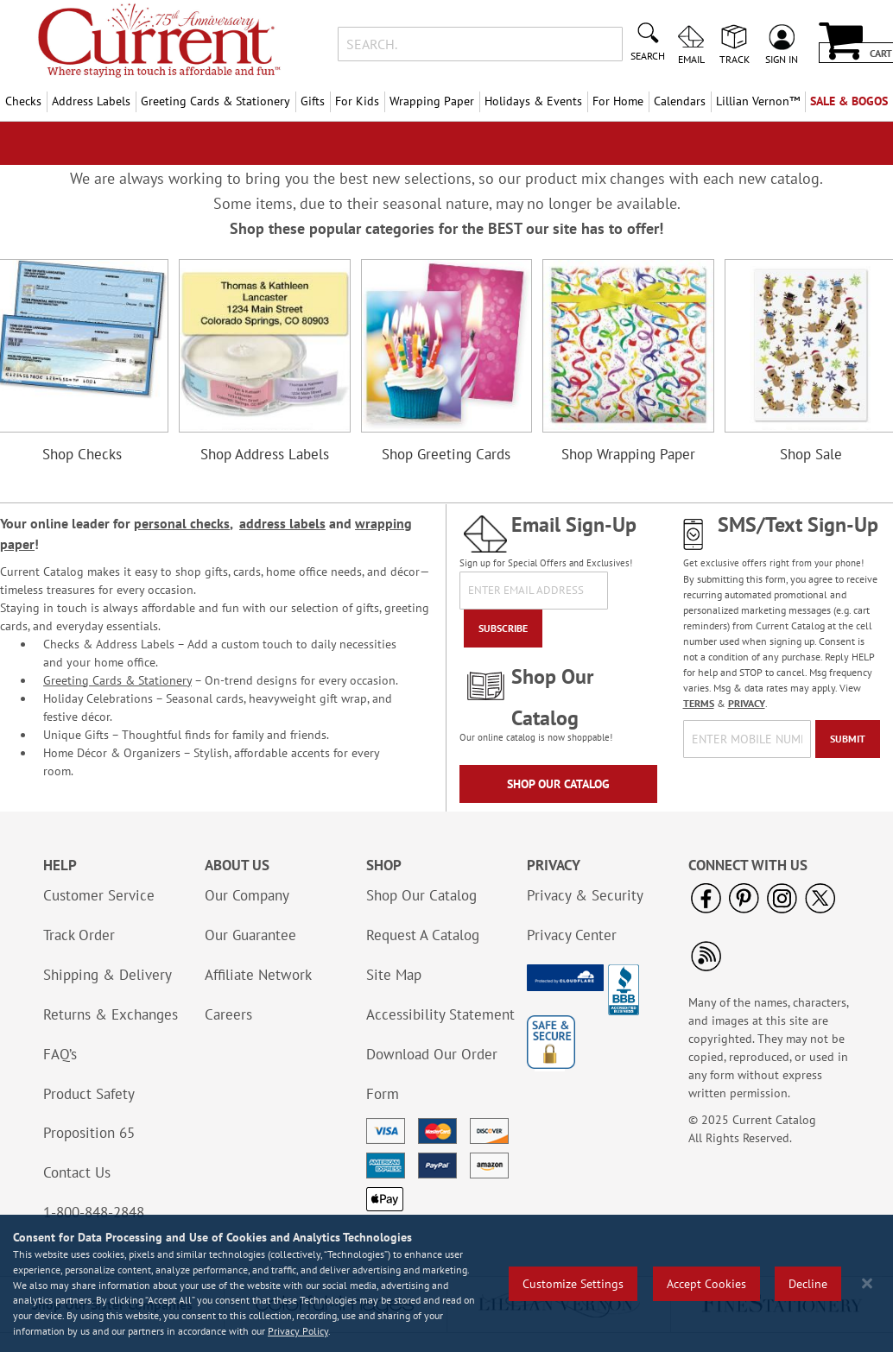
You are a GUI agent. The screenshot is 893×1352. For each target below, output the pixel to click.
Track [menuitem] (734, 59)
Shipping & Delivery (107, 974)
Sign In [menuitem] (781, 59)
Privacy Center (572, 935)
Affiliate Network (258, 974)
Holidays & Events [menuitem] (533, 101)
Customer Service (99, 895)
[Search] (647, 39)
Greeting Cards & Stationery (117, 680)
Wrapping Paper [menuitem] (432, 101)
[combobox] (481, 44)
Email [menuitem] (691, 59)
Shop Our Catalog (558, 784)
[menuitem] (758, 101)
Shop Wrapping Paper (628, 454)
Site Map (393, 974)
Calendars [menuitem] (680, 101)
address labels (282, 523)
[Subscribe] (503, 629)
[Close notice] (867, 1283)
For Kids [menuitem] (357, 101)
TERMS (698, 703)
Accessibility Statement (440, 1014)
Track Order (79, 935)
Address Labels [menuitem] (91, 101)
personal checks (182, 523)
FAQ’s (60, 1054)
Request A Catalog (422, 935)
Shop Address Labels (264, 454)
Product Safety (89, 1093)
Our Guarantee (250, 935)
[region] (446, 1283)
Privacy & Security (585, 895)
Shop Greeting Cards (446, 454)
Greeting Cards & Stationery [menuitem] (215, 101)
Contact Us (77, 1172)
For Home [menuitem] (617, 101)
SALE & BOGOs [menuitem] (849, 101)
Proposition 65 (89, 1132)
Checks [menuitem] (23, 101)
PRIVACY (746, 703)
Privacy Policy (298, 1330)
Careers (228, 1014)
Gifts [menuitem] (313, 101)
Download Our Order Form (431, 1074)
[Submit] (847, 739)
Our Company (247, 895)
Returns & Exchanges (110, 1014)
